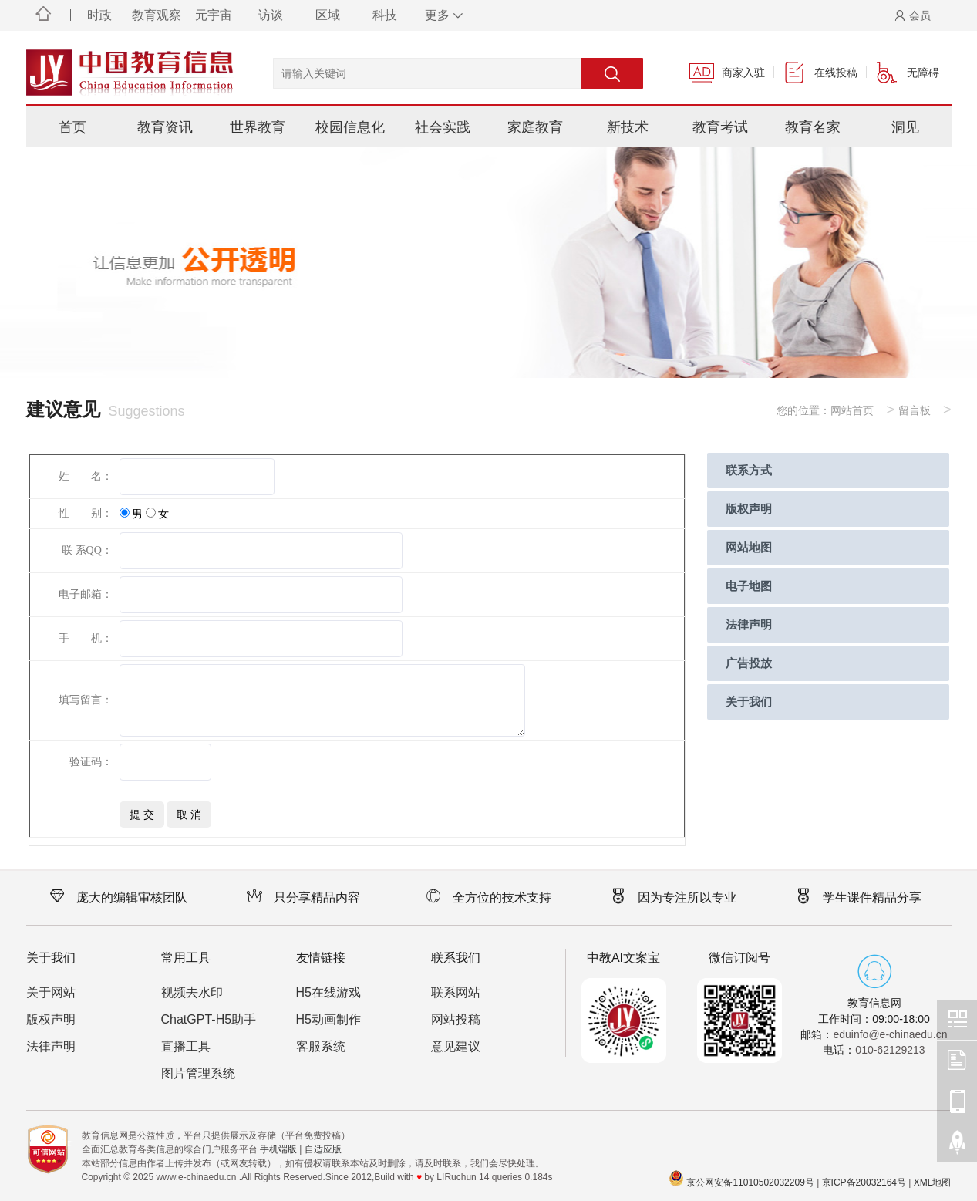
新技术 (628, 127)
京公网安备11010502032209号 (750, 1182)
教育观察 (156, 15)
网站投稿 (455, 1019)
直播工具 (186, 1046)
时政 (99, 15)
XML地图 (933, 1182)
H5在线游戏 (328, 992)
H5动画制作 (328, 1019)
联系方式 (749, 470)
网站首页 (852, 410)
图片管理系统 (198, 1073)
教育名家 (813, 127)
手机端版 (278, 1149)
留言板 (914, 410)
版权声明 (749, 508)
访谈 (270, 15)
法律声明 (749, 624)
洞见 (905, 127)
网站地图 (749, 547)
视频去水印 (192, 992)
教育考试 (720, 127)
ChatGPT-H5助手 (209, 1019)
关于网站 (51, 992)
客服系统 (320, 1046)
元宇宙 (213, 15)
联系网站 (455, 992)
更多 (442, 15)
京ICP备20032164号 (864, 1182)
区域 (327, 15)
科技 (384, 15)
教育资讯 (165, 127)
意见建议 (455, 1046)
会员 (912, 15)
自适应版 (323, 1149)
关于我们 (749, 701)
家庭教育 (535, 127)
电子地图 (749, 585)
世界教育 (257, 127)
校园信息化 (350, 127)
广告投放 (749, 663)
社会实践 (442, 127)
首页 (72, 127)
